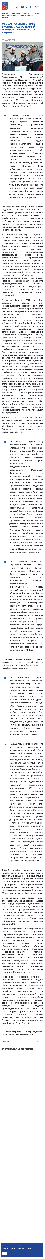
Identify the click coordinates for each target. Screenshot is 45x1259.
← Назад (5, 1041)
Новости (26, 13)
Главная (5, 13)
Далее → (39, 1041)
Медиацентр (15, 13)
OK (4, 1253)
